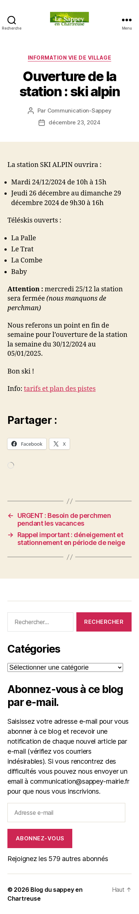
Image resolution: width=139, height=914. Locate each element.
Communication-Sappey (79, 110)
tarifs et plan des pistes (60, 389)
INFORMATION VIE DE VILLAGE (69, 57)
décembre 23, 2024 (74, 122)
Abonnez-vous (40, 838)
